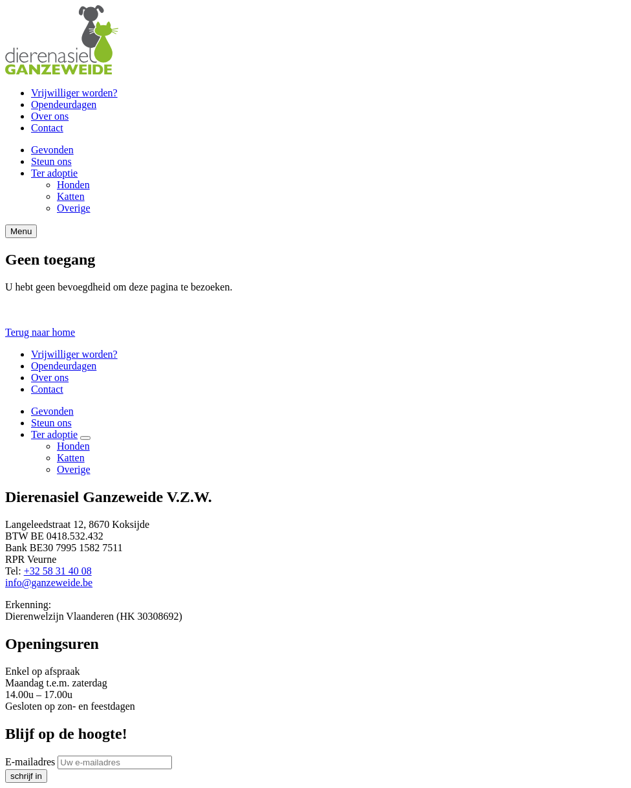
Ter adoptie (54, 173)
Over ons (50, 116)
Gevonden (52, 149)
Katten (71, 196)
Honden (73, 184)
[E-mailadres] (115, 762)
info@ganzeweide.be (48, 582)
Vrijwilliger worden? (74, 92)
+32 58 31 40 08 (58, 570)
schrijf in (26, 776)
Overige (74, 207)
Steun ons (51, 161)
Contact (47, 127)
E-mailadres (30, 761)
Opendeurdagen (63, 104)
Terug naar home (40, 332)
